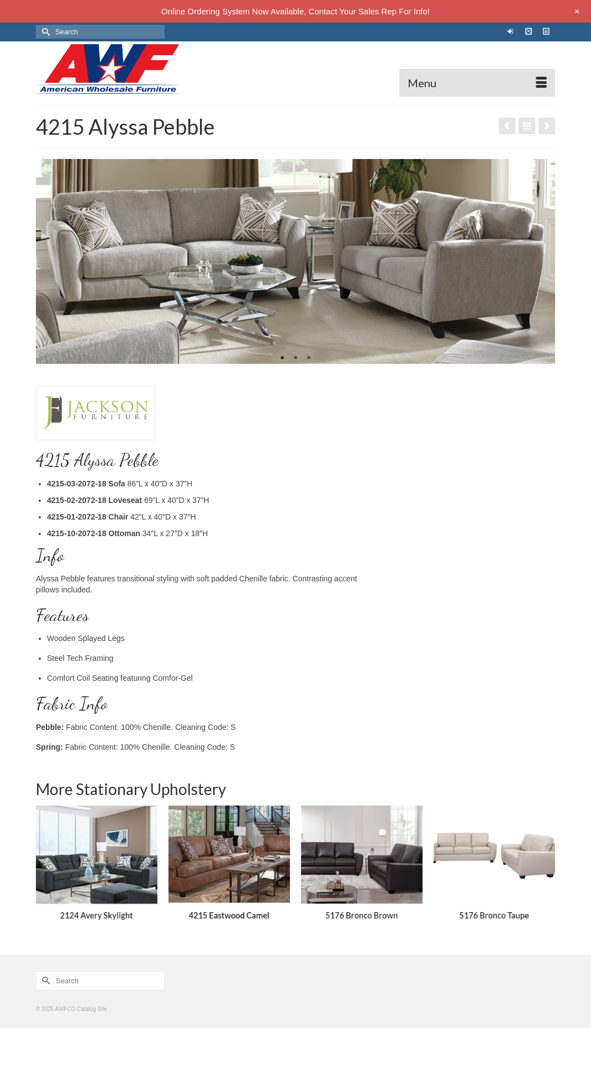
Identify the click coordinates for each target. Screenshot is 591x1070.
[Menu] (477, 83)
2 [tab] (295, 358)
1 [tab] (282, 358)
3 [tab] (308, 358)
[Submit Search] (44, 32)
